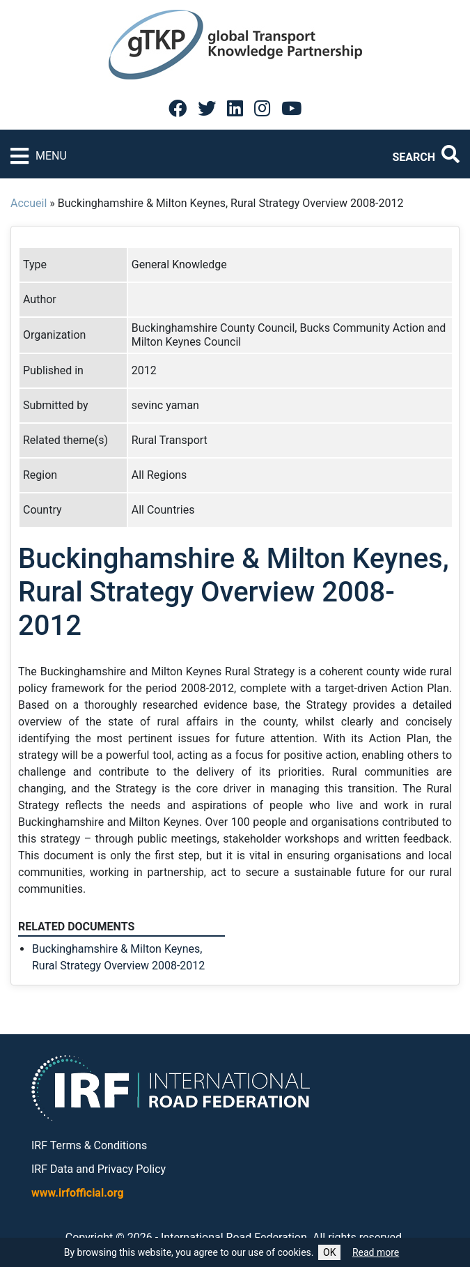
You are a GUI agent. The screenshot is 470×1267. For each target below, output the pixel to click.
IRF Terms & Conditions (89, 1145)
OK (329, 1252)
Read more (375, 1252)
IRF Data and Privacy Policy (98, 1169)
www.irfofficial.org (77, 1192)
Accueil (28, 203)
